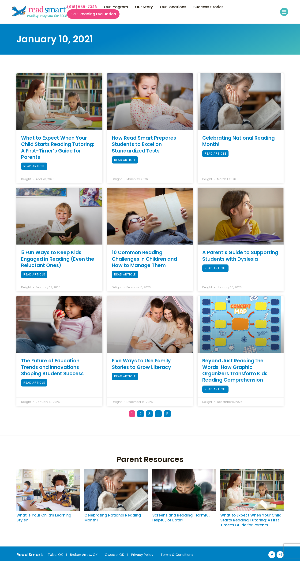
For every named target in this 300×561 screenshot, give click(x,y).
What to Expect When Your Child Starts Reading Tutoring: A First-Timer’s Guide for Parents (57, 147)
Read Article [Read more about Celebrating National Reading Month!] (215, 154)
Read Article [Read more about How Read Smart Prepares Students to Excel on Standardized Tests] (125, 160)
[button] (284, 12)
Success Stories (208, 7)
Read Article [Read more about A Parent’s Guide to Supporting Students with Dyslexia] (215, 268)
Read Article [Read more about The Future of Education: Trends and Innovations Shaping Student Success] (34, 383)
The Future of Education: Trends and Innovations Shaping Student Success (52, 367)
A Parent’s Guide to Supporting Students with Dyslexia (240, 255)
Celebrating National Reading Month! (238, 141)
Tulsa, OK (55, 554)
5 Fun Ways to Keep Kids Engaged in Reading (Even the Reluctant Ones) (57, 259)
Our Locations (173, 7)
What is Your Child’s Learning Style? (43, 518)
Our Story (144, 7)
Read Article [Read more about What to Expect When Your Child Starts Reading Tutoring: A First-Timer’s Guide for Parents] (34, 166)
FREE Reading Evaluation (93, 14)
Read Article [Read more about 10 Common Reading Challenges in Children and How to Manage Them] (125, 274)
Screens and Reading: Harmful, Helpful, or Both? (181, 518)
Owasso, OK (114, 554)
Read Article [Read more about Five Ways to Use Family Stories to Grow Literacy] (125, 376)
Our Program (116, 7)
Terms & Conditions (177, 554)
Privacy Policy (142, 554)
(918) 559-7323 (82, 7)
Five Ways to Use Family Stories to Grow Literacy (141, 363)
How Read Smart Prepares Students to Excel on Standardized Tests (144, 144)
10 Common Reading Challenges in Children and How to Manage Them (144, 259)
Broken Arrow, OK (84, 554)
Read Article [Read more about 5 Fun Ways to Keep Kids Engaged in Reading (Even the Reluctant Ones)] (34, 274)
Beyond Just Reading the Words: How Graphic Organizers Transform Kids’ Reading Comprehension (235, 370)
